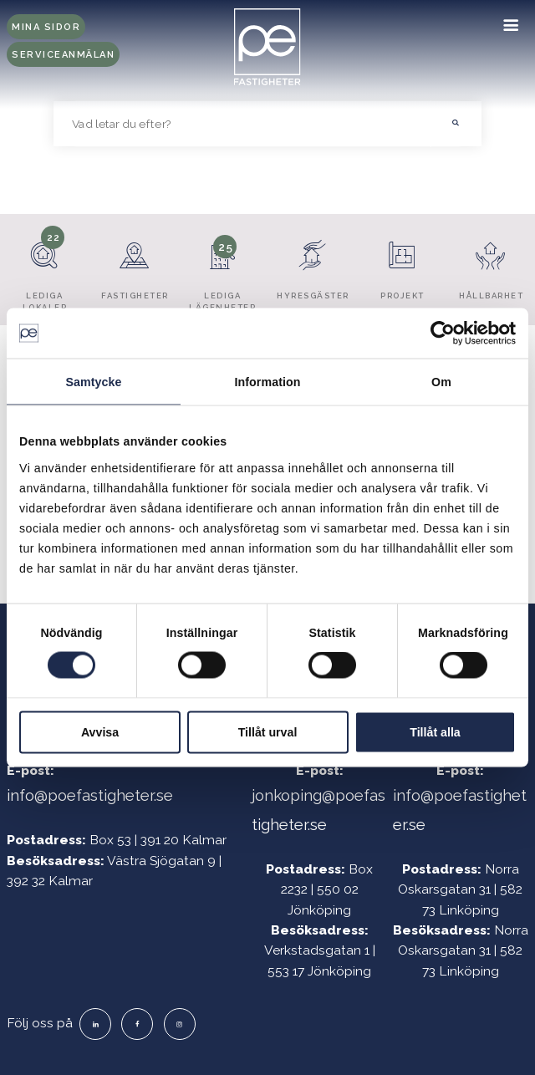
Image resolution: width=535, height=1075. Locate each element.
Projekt (402, 263)
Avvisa (100, 731)
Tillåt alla (435, 731)
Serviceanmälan (63, 54)
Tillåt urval (268, 731)
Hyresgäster (313, 263)
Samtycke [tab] (93, 382)
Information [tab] (267, 382)
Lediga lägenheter (222, 269)
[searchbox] (242, 123)
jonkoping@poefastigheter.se (318, 809)
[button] (456, 123)
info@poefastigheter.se (90, 795)
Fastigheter (135, 263)
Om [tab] (441, 382)
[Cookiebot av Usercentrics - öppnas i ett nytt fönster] (442, 333)
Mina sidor (46, 27)
